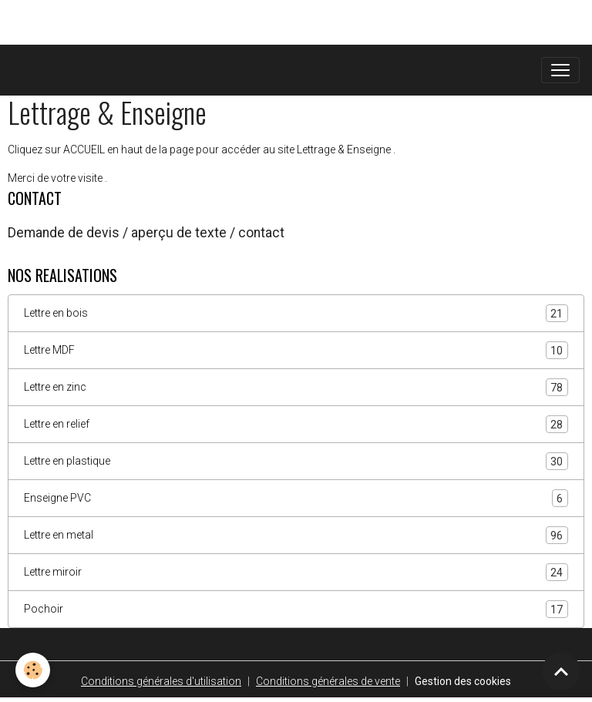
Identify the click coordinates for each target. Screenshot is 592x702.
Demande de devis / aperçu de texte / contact (146, 232)
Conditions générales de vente (328, 681)
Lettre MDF (296, 350)
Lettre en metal (296, 535)
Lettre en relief (296, 424)
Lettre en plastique (296, 461)
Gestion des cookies (463, 681)
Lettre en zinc (296, 387)
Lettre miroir (296, 572)
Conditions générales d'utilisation (161, 681)
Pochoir (296, 609)
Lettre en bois (296, 313)
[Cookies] (32, 670)
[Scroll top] (561, 671)
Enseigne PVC (296, 498)
